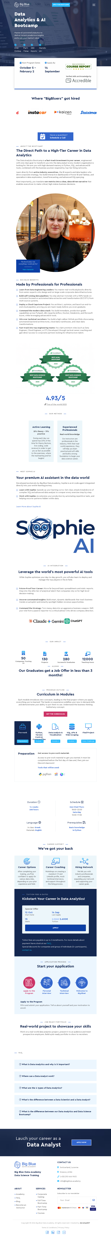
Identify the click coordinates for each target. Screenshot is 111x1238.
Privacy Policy (63, 1227)
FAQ (18, 1198)
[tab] (22, 733)
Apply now (81, 1142)
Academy (20, 1194)
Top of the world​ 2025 (57, 404)
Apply (55, 928)
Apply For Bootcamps (61, 4)
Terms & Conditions (49, 1227)
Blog (18, 1201)
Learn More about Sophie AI (28, 507)
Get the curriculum (55, 714)
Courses (41, 1213)
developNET (85, 1223)
